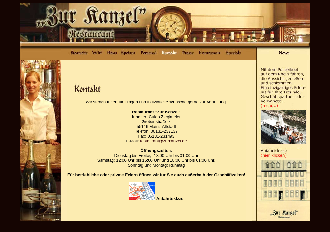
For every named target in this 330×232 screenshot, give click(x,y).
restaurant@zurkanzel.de (163, 141)
